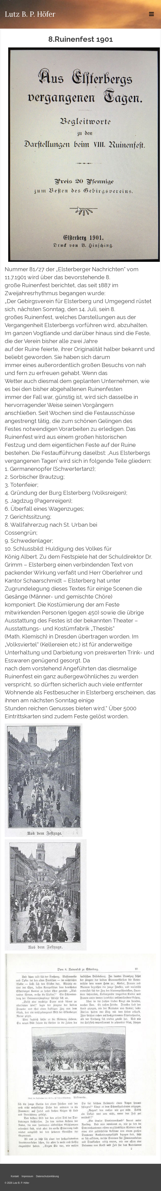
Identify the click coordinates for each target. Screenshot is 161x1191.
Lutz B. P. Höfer (30, 14)
